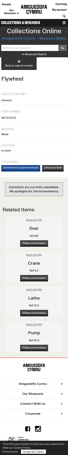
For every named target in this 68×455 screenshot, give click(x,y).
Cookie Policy (22, 447)
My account (59, 9)
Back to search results (19, 63)
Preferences (10, 451)
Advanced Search (34, 54)
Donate (6, 4)
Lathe (34, 298)
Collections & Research (20, 22)
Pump (34, 332)
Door (34, 228)
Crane (34, 263)
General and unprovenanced (20, 167)
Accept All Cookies (33, 451)
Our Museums (11, 12)
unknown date (53, 167)
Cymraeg (61, 3)
